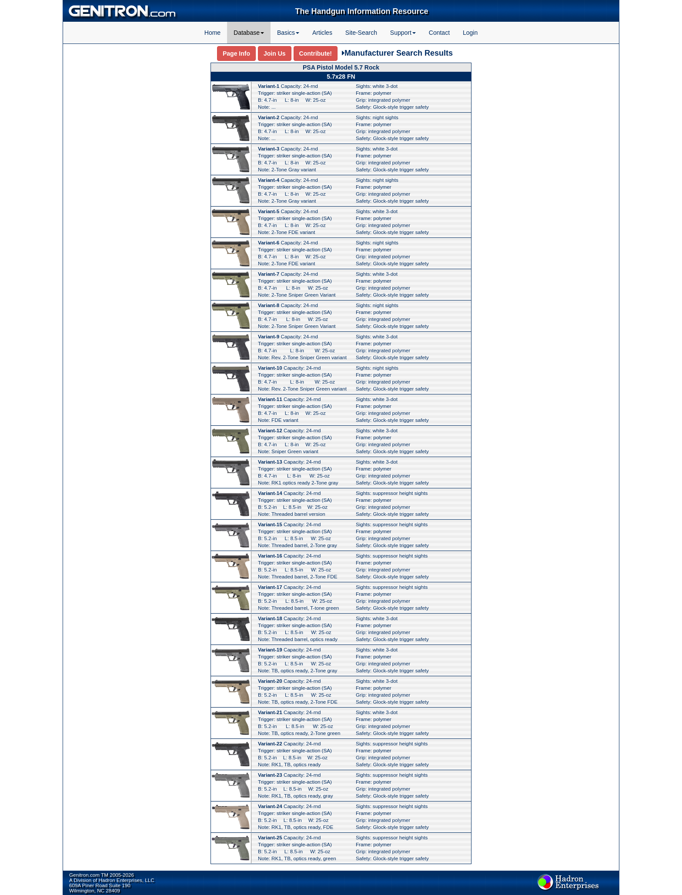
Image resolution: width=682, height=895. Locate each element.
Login (470, 32)
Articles (322, 32)
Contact (439, 32)
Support (403, 32)
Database (249, 32)
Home (212, 32)
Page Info (236, 53)
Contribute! (315, 53)
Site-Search (361, 32)
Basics (288, 32)
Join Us (275, 53)
